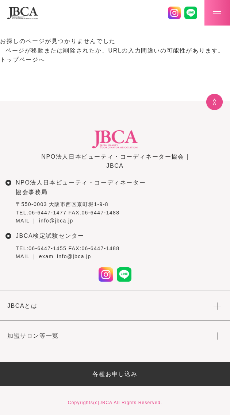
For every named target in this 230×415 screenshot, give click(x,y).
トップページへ (22, 60)
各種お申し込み (114, 374)
